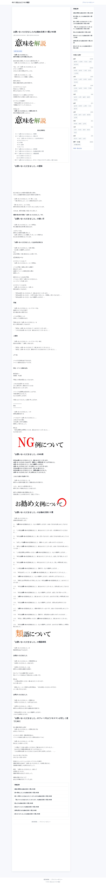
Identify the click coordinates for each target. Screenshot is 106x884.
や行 (83, 121)
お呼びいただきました (24, 157)
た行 (83, 85)
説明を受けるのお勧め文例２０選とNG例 (25, 810)
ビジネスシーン (23, 140)
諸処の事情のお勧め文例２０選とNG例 (25, 789)
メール (21, 146)
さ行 (83, 77)
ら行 (83, 127)
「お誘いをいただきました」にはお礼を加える (31, 138)
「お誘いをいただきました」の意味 (26, 134)
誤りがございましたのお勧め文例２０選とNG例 (27, 814)
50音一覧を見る (77, 148)
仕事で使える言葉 (18, 51)
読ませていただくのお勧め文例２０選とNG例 (27, 806)
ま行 (83, 112)
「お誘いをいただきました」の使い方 (27, 136)
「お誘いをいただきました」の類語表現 (28, 153)
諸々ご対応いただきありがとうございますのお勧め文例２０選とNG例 (33, 796)
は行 (83, 103)
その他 (77, 145)
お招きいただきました (24, 155)
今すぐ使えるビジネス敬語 (20, 2)
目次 (41, 130)
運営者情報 (34, 821)
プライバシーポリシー (88, 2)
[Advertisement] (53, 18)
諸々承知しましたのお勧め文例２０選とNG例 (27, 792)
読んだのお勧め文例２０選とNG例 (24, 803)
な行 (83, 94)
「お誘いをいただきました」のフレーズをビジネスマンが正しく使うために (37, 160)
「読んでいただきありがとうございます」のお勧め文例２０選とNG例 (33, 799)
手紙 (20, 142)
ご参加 (21, 144)
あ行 (83, 59)
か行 (83, 68)
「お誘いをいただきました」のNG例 (27, 149)
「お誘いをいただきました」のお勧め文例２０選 (30, 151)
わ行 (83, 136)
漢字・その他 (83, 142)
